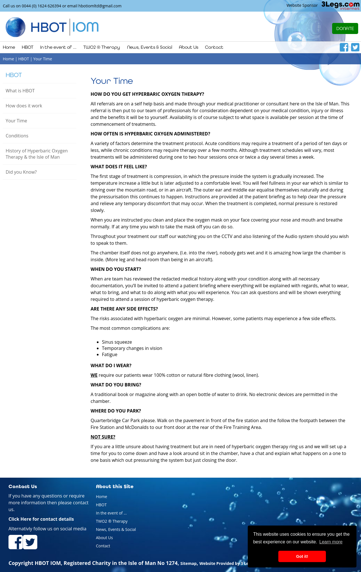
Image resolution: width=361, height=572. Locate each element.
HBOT (14, 75)
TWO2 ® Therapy (112, 521)
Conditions (17, 136)
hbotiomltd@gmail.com (99, 5)
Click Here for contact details (41, 519)
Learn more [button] (331, 541)
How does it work (24, 106)
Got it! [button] (302, 556)
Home (9, 47)
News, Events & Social (116, 529)
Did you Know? (21, 172)
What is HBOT (20, 91)
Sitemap (188, 563)
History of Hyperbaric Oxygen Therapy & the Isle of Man (37, 154)
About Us (104, 537)
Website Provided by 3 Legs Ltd (229, 563)
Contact (214, 47)
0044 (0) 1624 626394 (41, 5)
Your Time (16, 121)
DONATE (345, 28)
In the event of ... (111, 513)
